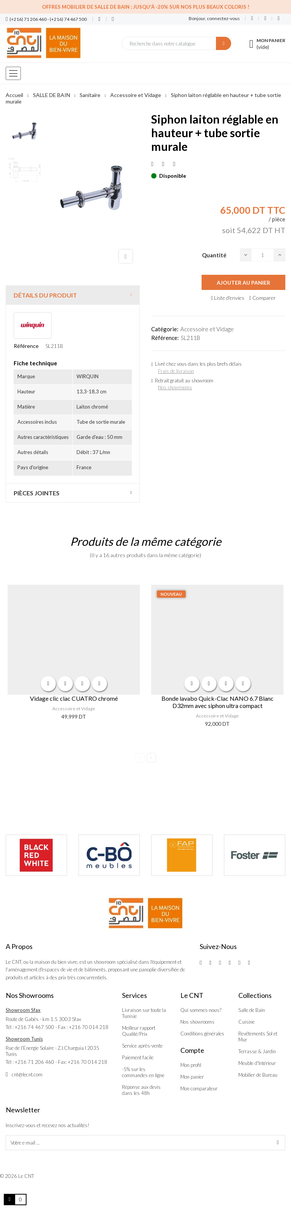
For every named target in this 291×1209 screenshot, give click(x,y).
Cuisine (246, 1022)
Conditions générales (202, 1033)
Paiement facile (137, 1057)
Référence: (165, 337)
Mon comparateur (198, 1088)
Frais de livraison (176, 371)
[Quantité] (262, 255)
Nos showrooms (175, 387)
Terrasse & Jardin (257, 1051)
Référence (26, 346)
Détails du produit (45, 295)
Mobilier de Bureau (257, 1075)
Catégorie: (164, 329)
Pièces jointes (36, 492)
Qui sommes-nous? (200, 1010)
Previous (140, 758)
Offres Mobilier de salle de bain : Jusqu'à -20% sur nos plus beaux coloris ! (145, 7)
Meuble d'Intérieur (257, 1063)
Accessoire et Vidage (207, 329)
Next (151, 758)
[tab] (72, 295)
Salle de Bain (251, 1010)
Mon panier (192, 1077)
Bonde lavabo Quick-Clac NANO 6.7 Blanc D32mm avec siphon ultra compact (217, 702)
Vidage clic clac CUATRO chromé (74, 698)
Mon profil (190, 1065)
